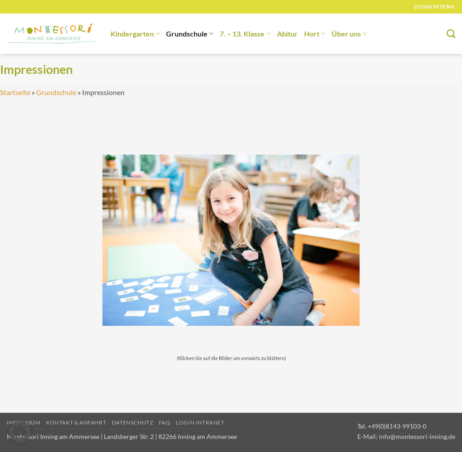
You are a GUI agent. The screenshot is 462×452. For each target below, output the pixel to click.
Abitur (287, 33)
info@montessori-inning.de (417, 436)
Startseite (15, 92)
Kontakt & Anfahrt (76, 422)
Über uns (349, 33)
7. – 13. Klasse (245, 33)
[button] (20, 432)
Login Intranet (200, 422)
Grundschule (189, 33)
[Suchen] (451, 33)
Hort (314, 33)
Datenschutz (132, 422)
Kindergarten (135, 33)
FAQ (165, 422)
